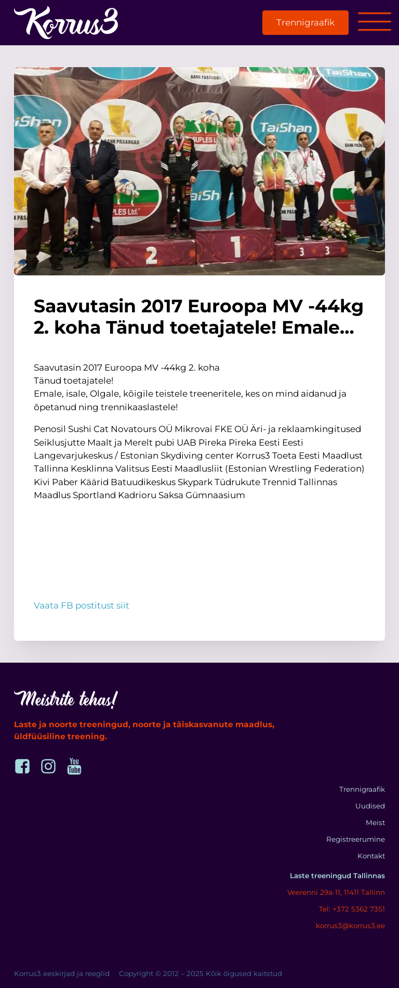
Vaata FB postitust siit (81, 605)
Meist (375, 822)
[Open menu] (374, 22)
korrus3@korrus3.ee (350, 925)
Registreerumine (355, 839)
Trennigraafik (305, 22)
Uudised (370, 806)
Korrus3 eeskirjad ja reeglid (62, 973)
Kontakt (371, 856)
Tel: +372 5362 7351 (352, 909)
